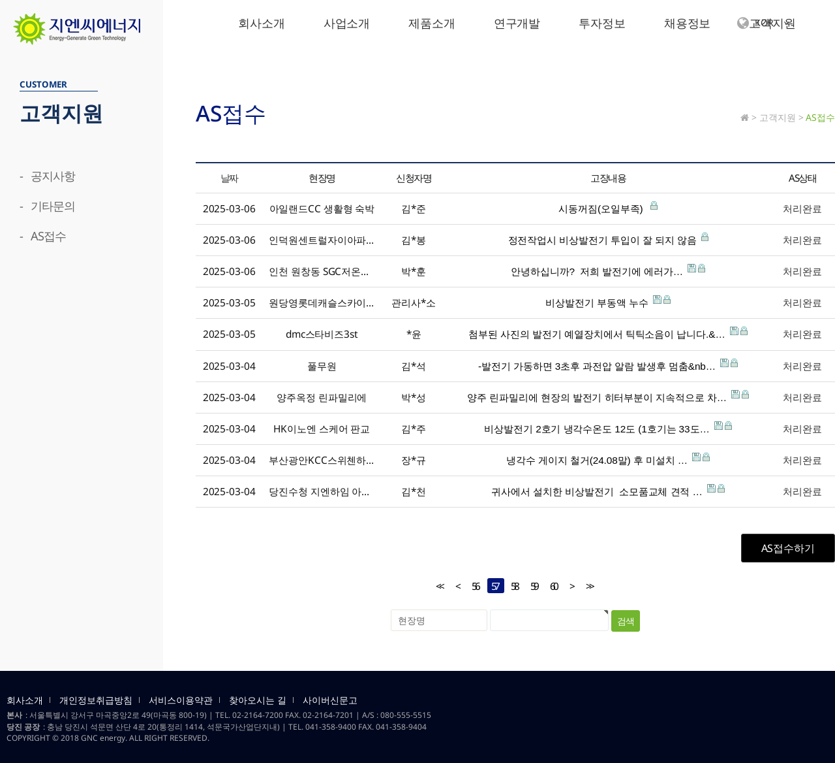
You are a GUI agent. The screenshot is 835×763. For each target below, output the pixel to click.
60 (551, 585)
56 (473, 585)
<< (439, 586)
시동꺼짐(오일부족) (608, 207)
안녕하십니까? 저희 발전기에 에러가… (608, 270)
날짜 (229, 177)
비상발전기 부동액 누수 (608, 301)
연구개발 (517, 23)
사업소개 (347, 23)
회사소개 (261, 23)
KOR (763, 23)
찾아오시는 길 (257, 700)
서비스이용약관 (181, 700)
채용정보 (687, 23)
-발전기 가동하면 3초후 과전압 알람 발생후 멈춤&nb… (608, 365)
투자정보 (602, 23)
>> (589, 586)
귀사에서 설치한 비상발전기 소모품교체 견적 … (608, 490)
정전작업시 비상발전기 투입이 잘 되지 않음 (608, 239)
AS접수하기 (788, 548)
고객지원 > (781, 117)
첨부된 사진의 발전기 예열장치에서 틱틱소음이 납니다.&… (607, 333)
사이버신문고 (330, 700)
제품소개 (431, 23)
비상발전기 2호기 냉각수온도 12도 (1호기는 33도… (607, 427)
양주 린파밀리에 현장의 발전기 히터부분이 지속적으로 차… (608, 396)
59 (531, 585)
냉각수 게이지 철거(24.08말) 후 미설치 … (608, 459)
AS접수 (820, 117)
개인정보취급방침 (95, 700)
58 (512, 585)
